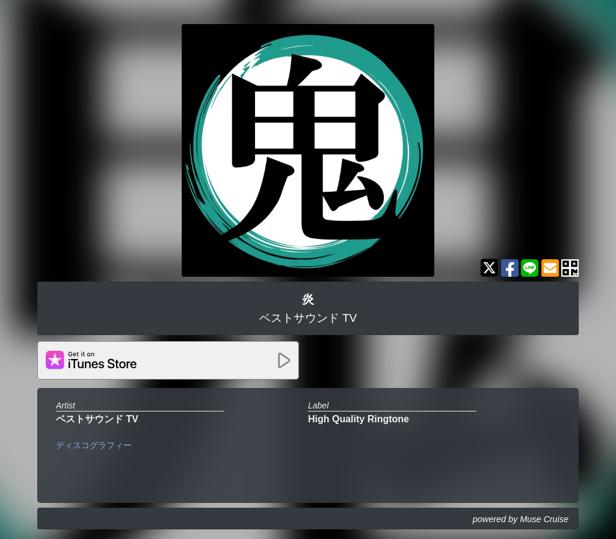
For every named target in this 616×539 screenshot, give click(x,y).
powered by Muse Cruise (520, 519)
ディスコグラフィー (94, 445)
